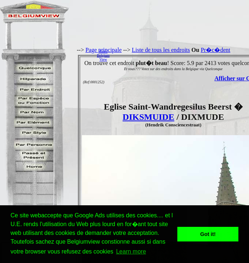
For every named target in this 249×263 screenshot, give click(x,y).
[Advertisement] (181, 55)
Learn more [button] (131, 251)
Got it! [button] (208, 234)
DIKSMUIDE (148, 117)
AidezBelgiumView (103, 55)
